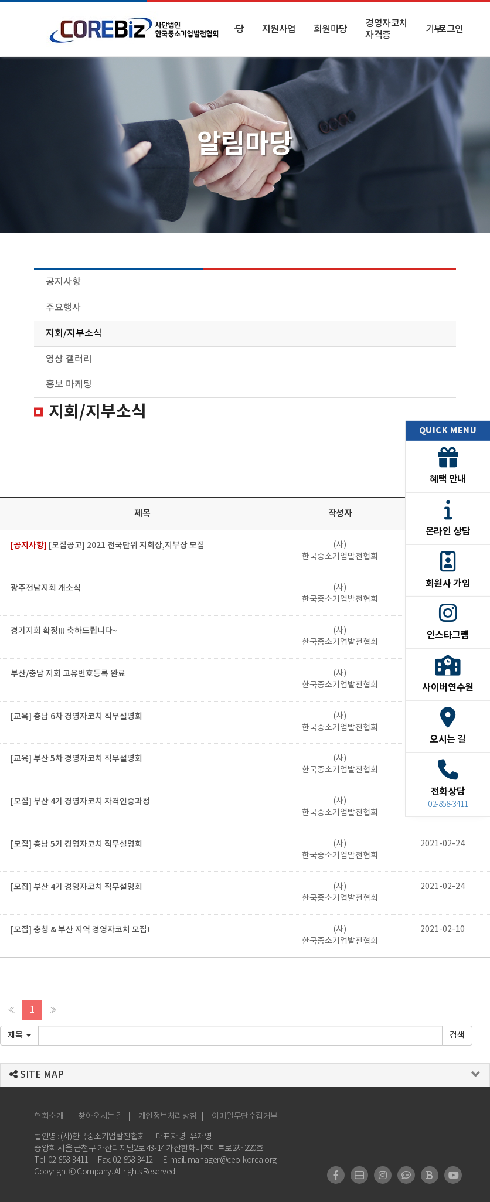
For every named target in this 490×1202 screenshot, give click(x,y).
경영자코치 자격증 (386, 29)
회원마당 (331, 29)
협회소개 (48, 1116)
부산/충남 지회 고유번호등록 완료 (68, 674)
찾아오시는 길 (101, 1116)
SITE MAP (36, 1075)
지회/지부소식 (74, 333)
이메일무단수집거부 (245, 1116)
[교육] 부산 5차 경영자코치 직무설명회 (76, 759)
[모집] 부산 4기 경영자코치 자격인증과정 (80, 801)
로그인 (451, 29)
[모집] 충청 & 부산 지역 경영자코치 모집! (80, 930)
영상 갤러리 (69, 359)
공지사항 (63, 282)
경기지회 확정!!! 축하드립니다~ (64, 631)
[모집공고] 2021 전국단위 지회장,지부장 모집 (108, 545)
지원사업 (279, 29)
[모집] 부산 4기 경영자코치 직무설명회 (76, 887)
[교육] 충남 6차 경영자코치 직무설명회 (76, 716)
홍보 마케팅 (69, 384)
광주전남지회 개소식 (46, 588)
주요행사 (63, 307)
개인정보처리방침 (167, 1116)
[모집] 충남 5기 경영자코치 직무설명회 (76, 844)
